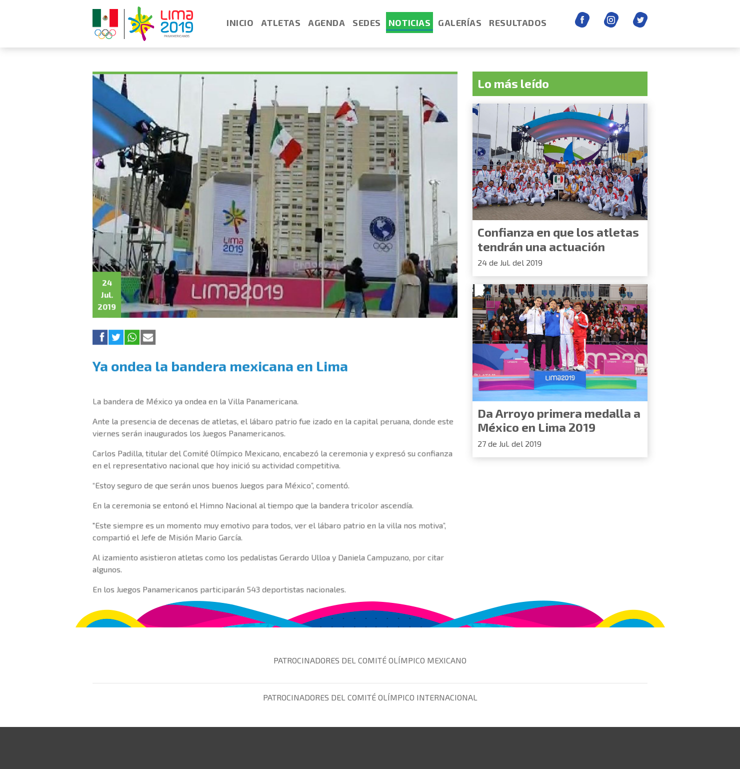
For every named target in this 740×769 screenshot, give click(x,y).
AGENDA (326, 22)
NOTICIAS (409, 22)
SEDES (366, 22)
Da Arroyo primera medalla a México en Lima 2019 (559, 420)
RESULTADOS (517, 22)
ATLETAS (280, 22)
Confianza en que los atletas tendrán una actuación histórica (558, 246)
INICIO (240, 22)
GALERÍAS (460, 22)
